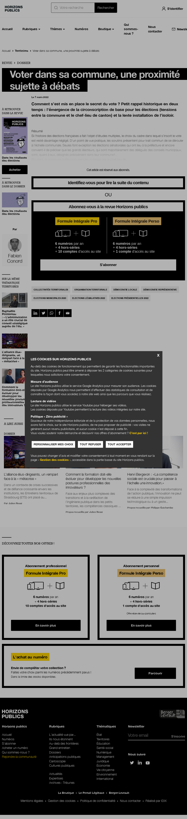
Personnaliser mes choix (53, 444)
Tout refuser (90, 444)
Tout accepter (119, 444)
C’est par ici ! (138, 433)
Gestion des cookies (54, 460)
